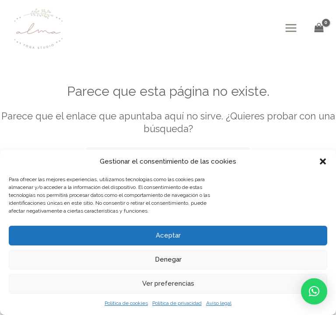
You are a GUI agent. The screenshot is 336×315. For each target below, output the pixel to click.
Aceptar (168, 235)
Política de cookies (126, 303)
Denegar (168, 259)
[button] (322, 161)
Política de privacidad (177, 303)
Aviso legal (218, 303)
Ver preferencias (168, 283)
